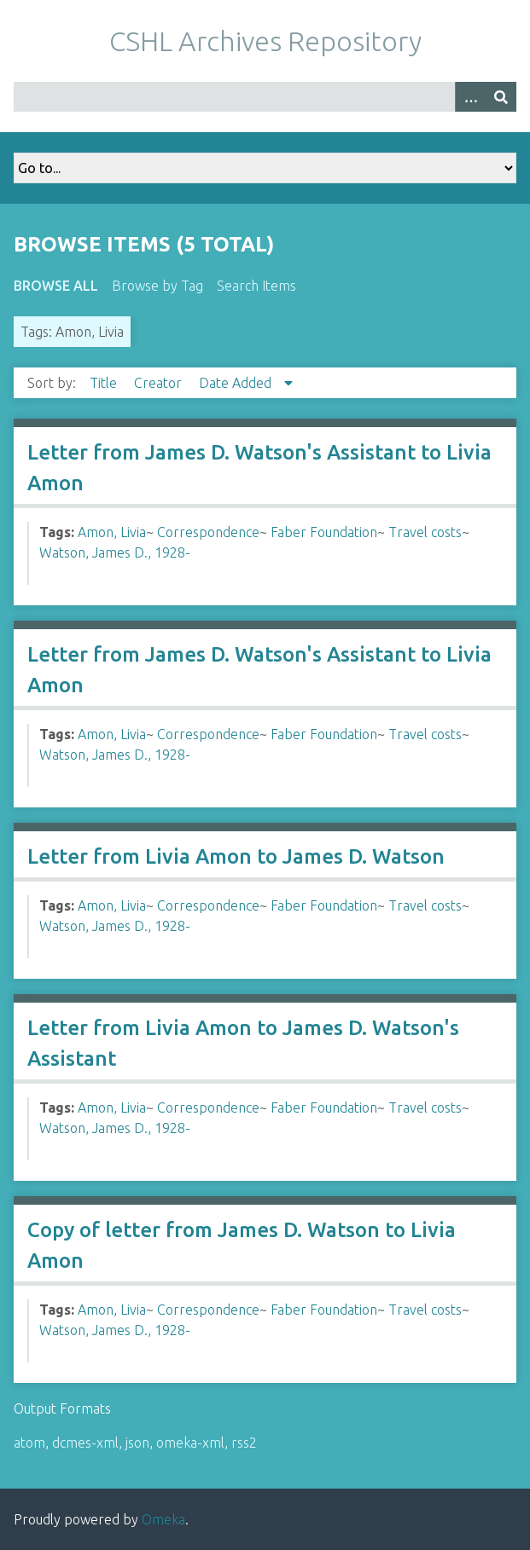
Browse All (56, 285)
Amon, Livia (112, 532)
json (137, 1442)
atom (29, 1442)
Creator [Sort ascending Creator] (159, 382)
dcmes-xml (85, 1442)
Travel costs (425, 532)
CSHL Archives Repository (265, 41)
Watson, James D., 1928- (114, 552)
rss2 (244, 1442)
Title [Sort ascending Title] (105, 382)
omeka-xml (190, 1442)
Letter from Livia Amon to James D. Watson (236, 856)
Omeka (163, 1519)
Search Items (256, 285)
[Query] (265, 97)
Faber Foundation (324, 532)
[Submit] (501, 97)
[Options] (470, 97)
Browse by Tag (157, 285)
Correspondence (208, 532)
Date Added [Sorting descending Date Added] (237, 382)
